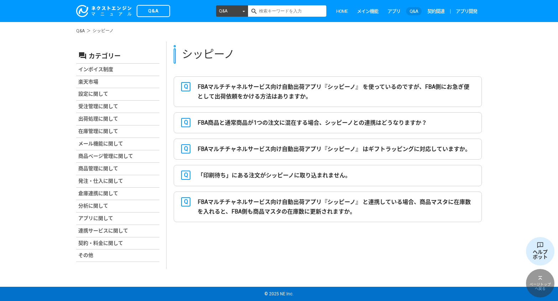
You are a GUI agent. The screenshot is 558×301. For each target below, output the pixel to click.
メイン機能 (367, 11)
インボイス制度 (95, 69)
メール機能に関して (100, 143)
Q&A (223, 11)
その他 (85, 255)
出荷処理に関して (98, 119)
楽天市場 (88, 82)
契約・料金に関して (100, 243)
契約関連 (435, 11)
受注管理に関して (98, 106)
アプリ (394, 11)
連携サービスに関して (103, 230)
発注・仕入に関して (100, 181)
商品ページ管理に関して (105, 156)
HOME (342, 11)
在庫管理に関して (98, 131)
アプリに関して (95, 218)
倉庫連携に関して (98, 193)
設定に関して (93, 94)
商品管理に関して (98, 168)
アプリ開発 (466, 11)
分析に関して (93, 206)
